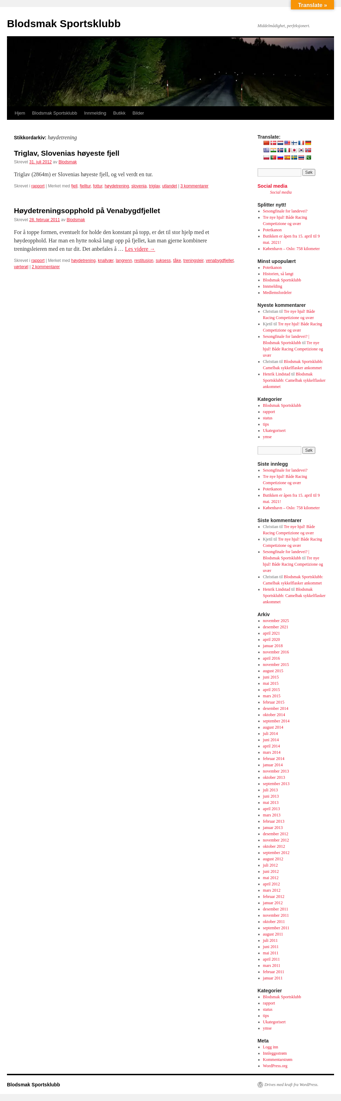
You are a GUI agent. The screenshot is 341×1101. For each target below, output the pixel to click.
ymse (267, 436)
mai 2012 (271, 877)
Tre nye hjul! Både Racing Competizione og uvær (293, 349)
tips (266, 424)
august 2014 (273, 727)
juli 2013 (270, 790)
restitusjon (143, 260)
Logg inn (270, 1047)
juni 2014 (271, 739)
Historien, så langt (278, 273)
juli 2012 (270, 865)
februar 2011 (273, 971)
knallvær (105, 260)
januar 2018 (273, 645)
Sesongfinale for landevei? (285, 211)
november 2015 (276, 664)
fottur (97, 186)
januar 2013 (273, 827)
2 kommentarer (46, 266)
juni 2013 (271, 796)
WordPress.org (275, 1065)
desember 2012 (275, 833)
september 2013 (276, 783)
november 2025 (276, 620)
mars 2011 (271, 965)
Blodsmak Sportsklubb (64, 23)
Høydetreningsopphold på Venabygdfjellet (87, 211)
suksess (163, 260)
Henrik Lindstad (276, 374)
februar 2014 (274, 758)
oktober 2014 (274, 714)
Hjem (20, 113)
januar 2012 (273, 902)
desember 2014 (275, 708)
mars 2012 (271, 890)
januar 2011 (273, 978)
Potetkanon (272, 229)
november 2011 (276, 915)
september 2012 (276, 852)
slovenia (138, 186)
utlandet (169, 186)
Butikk (119, 113)
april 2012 (271, 884)
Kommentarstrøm (278, 1059)
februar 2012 (274, 896)
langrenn (124, 260)
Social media (272, 186)
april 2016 (271, 658)
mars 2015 (271, 695)
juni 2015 (271, 677)
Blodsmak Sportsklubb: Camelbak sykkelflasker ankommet (294, 380)
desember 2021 (275, 627)
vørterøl (21, 266)
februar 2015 (274, 702)
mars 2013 (271, 815)
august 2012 (273, 858)
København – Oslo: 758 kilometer (291, 248)
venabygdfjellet (220, 260)
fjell (74, 186)
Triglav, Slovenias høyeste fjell (66, 153)
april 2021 (271, 633)
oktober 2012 (274, 846)
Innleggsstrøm (275, 1053)
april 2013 (271, 808)
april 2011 (271, 959)
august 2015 (273, 670)
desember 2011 (275, 909)
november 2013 (276, 771)
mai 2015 (271, 683)
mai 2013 (271, 802)
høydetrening (117, 186)
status (267, 418)
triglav (154, 186)
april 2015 (271, 689)
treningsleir (193, 260)
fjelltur (85, 186)
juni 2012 (271, 871)
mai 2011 (271, 953)
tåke (177, 260)
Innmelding (95, 113)
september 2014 (276, 721)
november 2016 (276, 652)
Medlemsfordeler (277, 292)
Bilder (138, 113)
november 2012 (276, 840)
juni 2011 (271, 946)
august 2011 (273, 934)
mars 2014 (271, 752)
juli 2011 (270, 940)
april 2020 (271, 639)
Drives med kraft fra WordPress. (291, 1084)
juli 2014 (270, 733)
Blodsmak (67, 162)
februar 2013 (274, 821)
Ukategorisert (274, 430)
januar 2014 (273, 764)
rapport (38, 186)
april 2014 (271, 746)
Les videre (140, 249)
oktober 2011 (274, 921)
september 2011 (276, 927)
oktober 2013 (274, 777)
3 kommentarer (194, 186)
